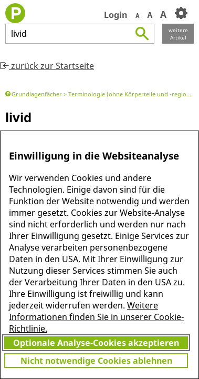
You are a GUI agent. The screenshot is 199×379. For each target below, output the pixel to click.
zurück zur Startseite (47, 66)
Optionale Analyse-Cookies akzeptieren (96, 342)
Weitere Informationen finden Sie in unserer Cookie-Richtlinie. (96, 317)
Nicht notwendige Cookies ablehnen (96, 360)
